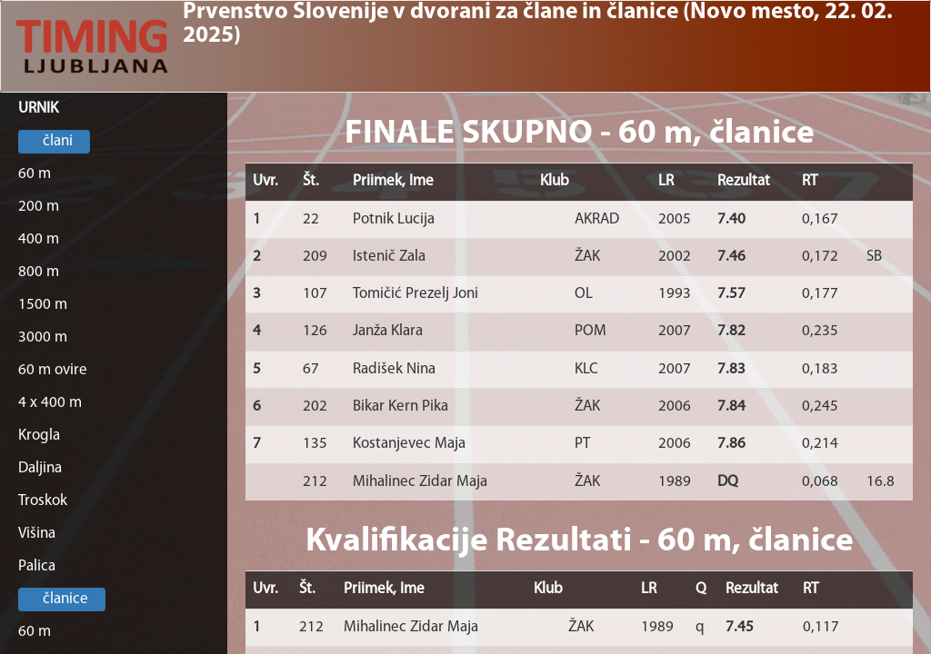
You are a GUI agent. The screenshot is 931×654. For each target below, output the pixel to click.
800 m (38, 272)
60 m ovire (52, 370)
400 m (38, 239)
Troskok (42, 501)
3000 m (42, 337)
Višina (36, 533)
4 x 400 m (50, 403)
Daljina (40, 468)
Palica (36, 566)
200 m (38, 206)
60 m (34, 174)
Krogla (39, 435)
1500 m (42, 304)
